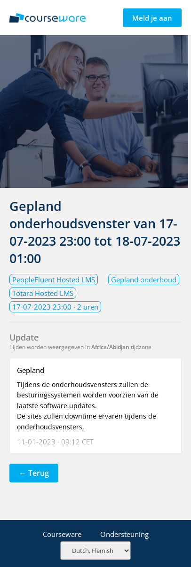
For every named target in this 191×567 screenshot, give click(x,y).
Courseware (62, 534)
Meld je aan (152, 18)
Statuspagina (47, 18)
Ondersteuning (124, 534)
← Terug (34, 473)
